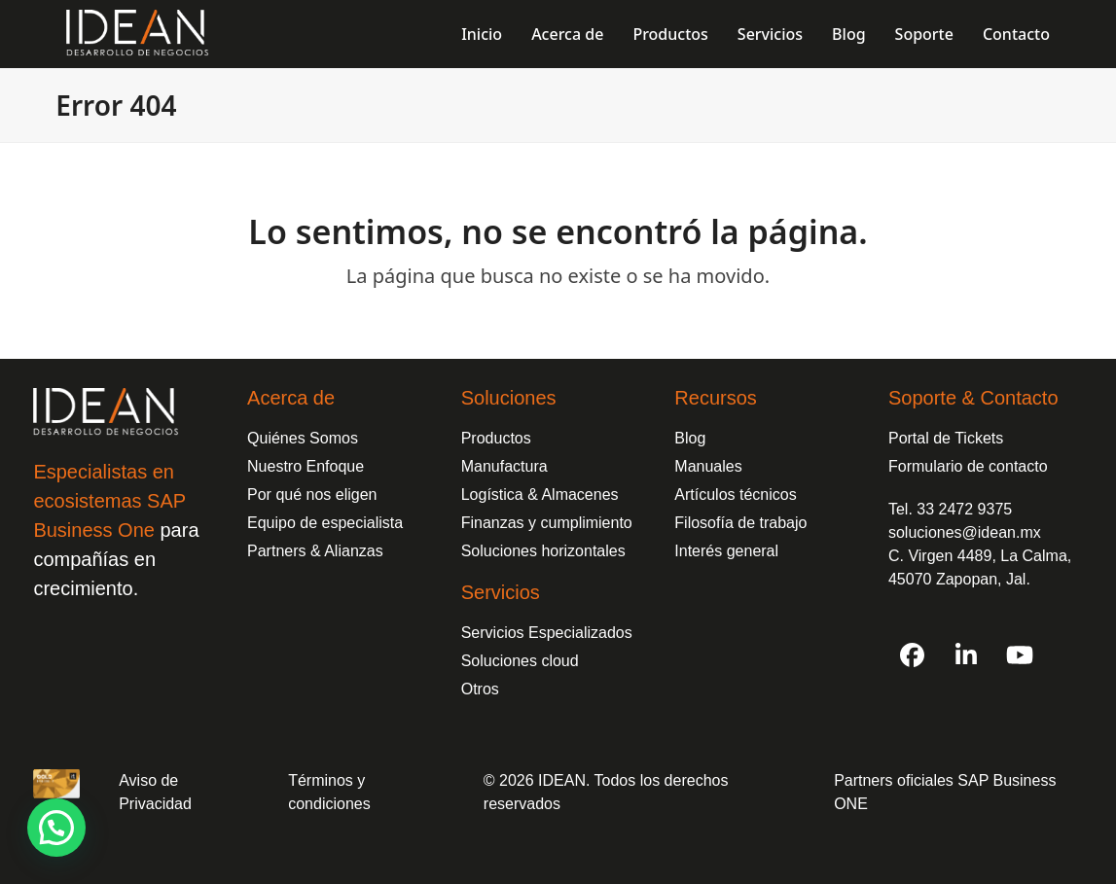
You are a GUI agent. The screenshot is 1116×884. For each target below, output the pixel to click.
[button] (56, 827)
